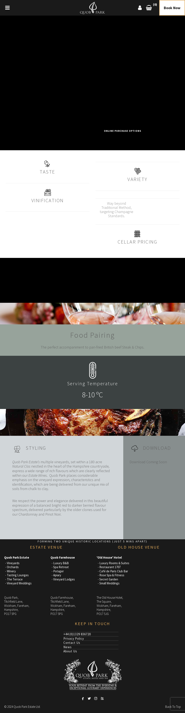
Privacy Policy (73, 638)
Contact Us (71, 643)
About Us (70, 651)
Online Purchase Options (122, 130)
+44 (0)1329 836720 (77, 634)
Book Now (172, 7)
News (67, 647)
